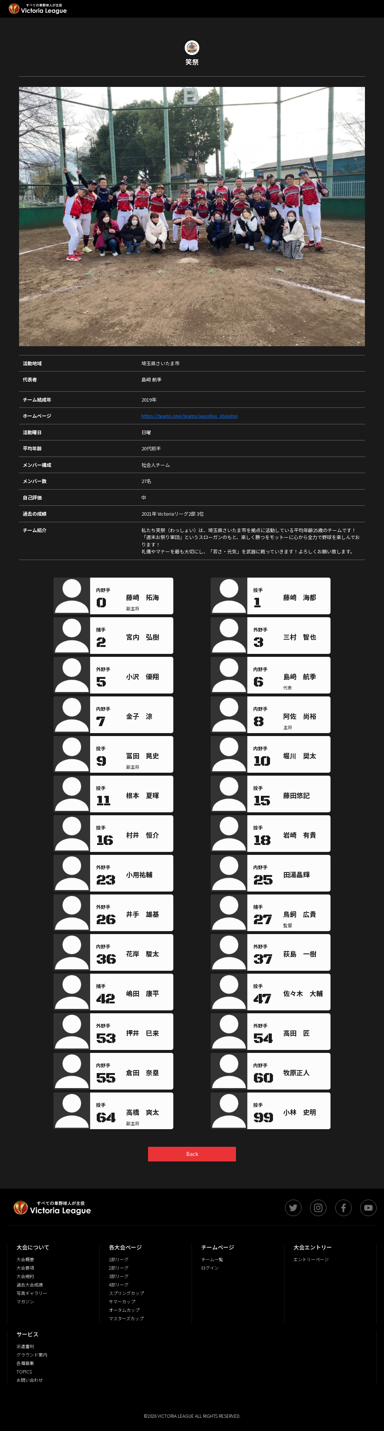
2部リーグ (119, 1268)
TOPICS (24, 1371)
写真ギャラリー (31, 1293)
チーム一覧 (212, 1259)
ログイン (210, 1268)
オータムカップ (124, 1310)
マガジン (25, 1301)
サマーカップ (122, 1301)
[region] (148, 598)
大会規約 (25, 1276)
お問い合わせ (29, 1380)
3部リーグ (119, 1276)
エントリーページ (311, 1259)
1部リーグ (119, 1259)
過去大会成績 (29, 1284)
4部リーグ (119, 1284)
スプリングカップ (126, 1293)
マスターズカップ (126, 1318)
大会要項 (25, 1268)
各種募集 (25, 1363)
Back (192, 1153)
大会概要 (25, 1259)
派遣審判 (25, 1346)
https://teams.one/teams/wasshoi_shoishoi (189, 415)
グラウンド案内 (31, 1354)
